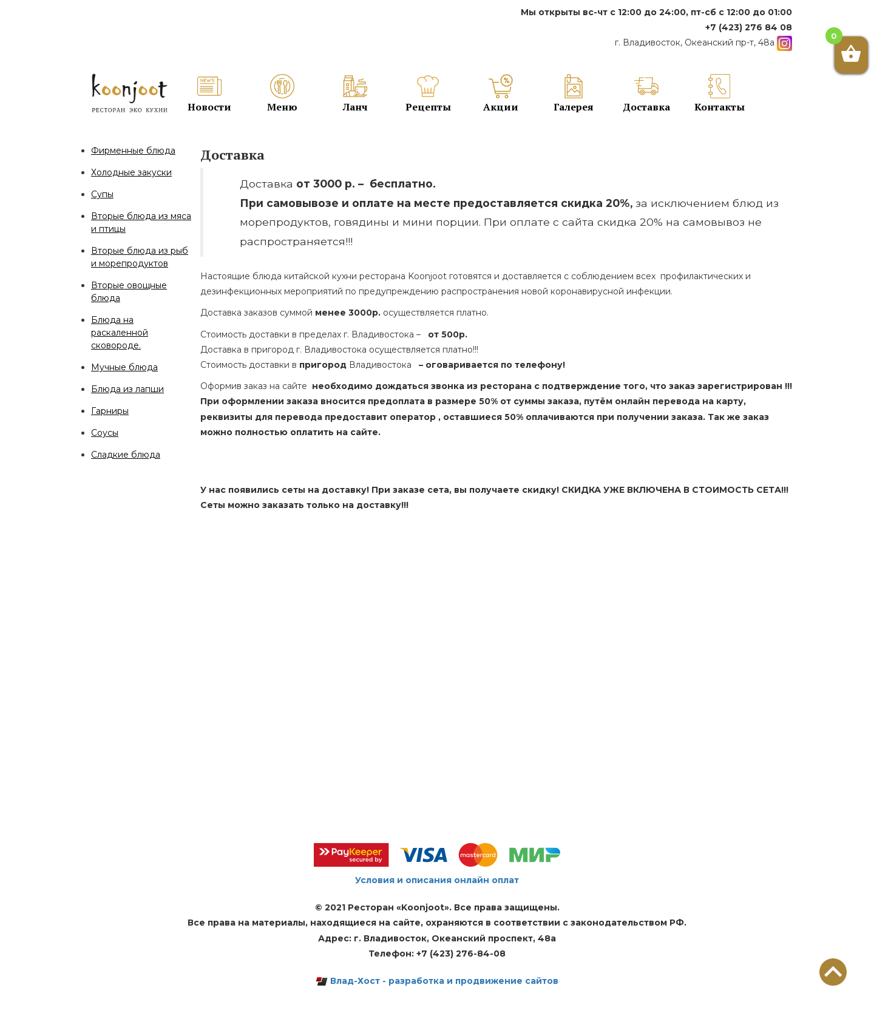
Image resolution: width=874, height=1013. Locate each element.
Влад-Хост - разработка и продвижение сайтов (437, 980)
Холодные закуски (131, 172)
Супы (102, 194)
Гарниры (110, 410)
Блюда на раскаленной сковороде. (119, 332)
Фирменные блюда (133, 150)
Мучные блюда (124, 367)
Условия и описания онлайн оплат (437, 880)
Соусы (104, 432)
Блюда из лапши (127, 389)
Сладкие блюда (125, 454)
